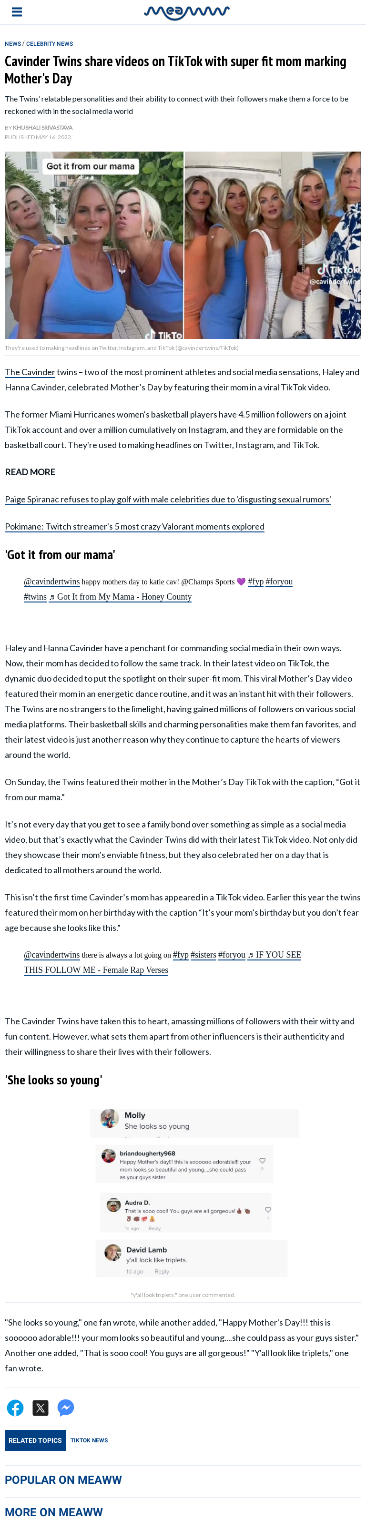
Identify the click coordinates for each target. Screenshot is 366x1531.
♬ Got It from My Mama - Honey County (120, 597)
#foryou (279, 581)
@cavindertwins (52, 581)
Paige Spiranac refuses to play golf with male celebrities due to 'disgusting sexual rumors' (168, 499)
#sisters (203, 954)
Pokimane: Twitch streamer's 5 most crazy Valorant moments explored (134, 526)
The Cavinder (30, 372)
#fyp (256, 581)
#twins (35, 597)
